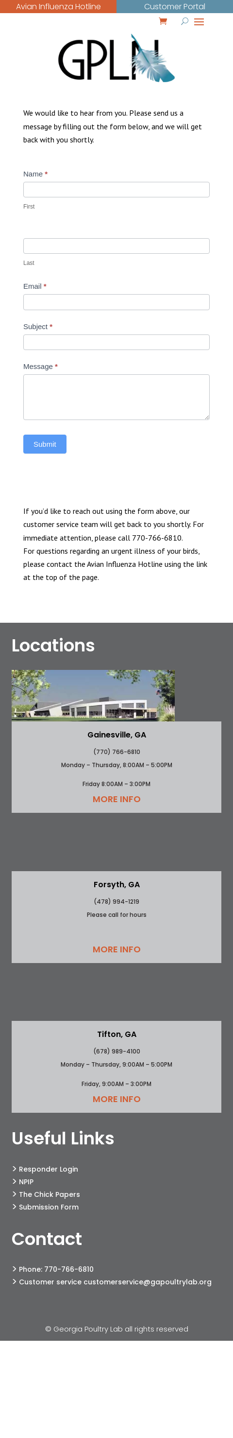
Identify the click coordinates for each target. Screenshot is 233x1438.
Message (40, 366)
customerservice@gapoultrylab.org (147, 1282)
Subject (37, 326)
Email (35, 286)
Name (35, 174)
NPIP (26, 1182)
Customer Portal (174, 6)
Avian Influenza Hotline (58, 6)
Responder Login (48, 1169)
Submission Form (49, 1207)
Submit (44, 444)
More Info (117, 799)
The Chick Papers (49, 1194)
